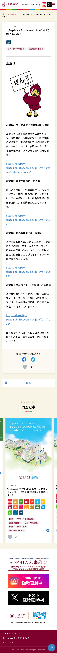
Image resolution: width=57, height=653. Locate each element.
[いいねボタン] (24, 367)
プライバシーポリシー (11, 633)
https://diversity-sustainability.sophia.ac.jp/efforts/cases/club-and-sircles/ (28, 168)
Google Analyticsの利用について (16, 638)
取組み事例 (12, 14)
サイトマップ (8, 642)
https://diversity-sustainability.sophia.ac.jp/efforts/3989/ (28, 272)
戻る (28, 382)
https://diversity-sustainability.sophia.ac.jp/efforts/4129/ (28, 319)
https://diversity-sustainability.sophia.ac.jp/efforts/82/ (28, 220)
